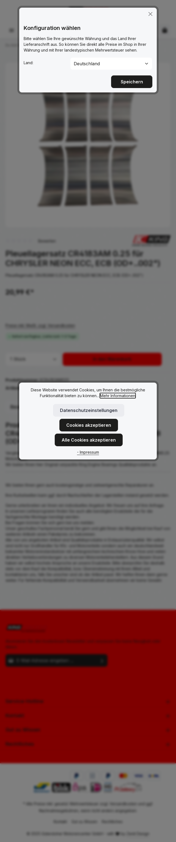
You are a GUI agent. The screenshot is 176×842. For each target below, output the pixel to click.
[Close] (150, 8)
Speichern (132, 75)
